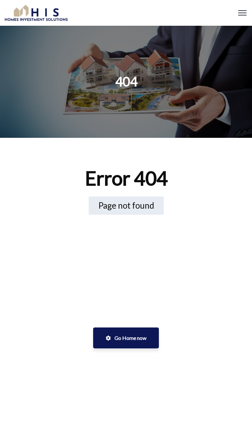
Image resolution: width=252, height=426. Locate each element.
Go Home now (126, 338)
